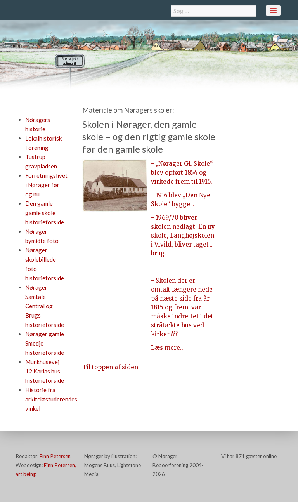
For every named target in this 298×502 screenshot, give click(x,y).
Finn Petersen (55, 456)
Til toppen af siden (110, 367)
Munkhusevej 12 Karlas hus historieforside (44, 371)
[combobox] (213, 11)
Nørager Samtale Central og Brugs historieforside (44, 306)
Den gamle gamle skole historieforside (44, 213)
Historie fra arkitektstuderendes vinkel (51, 399)
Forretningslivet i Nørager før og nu (46, 185)
